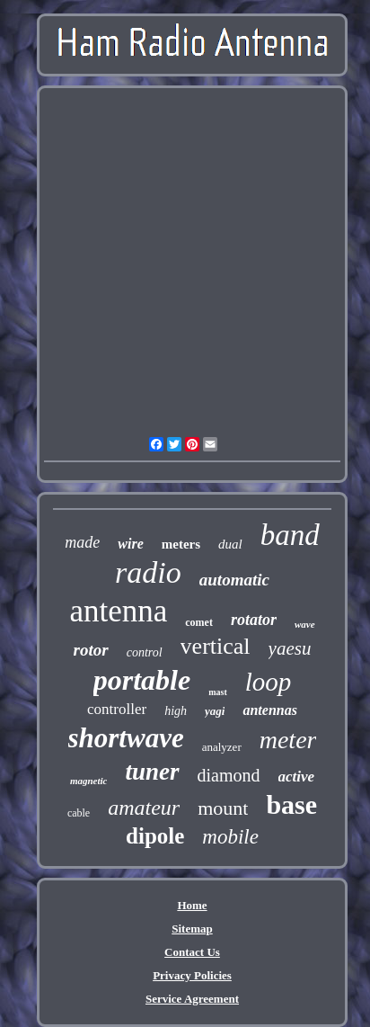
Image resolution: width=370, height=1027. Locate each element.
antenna (118, 611)
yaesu (290, 648)
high (175, 711)
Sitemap (192, 928)
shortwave (126, 738)
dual (230, 544)
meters (181, 544)
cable (78, 813)
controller (116, 709)
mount (223, 808)
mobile (230, 837)
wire (130, 543)
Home (192, 905)
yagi (215, 711)
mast (217, 692)
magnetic (89, 780)
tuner (152, 771)
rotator (254, 620)
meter (288, 740)
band (290, 535)
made (82, 542)
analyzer (222, 747)
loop (268, 681)
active (296, 776)
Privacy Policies (192, 975)
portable (141, 680)
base (291, 804)
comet (199, 622)
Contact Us (192, 952)
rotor (91, 649)
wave (305, 624)
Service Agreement (192, 998)
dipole (155, 836)
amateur (144, 807)
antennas (269, 710)
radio (148, 572)
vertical (216, 646)
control (145, 652)
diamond (229, 775)
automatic (234, 579)
